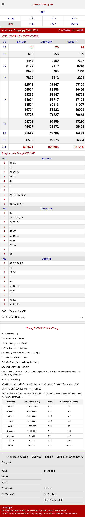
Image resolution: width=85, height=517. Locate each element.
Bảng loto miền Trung (12, 153)
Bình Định (21, 42)
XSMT (42, 12)
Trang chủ (6, 462)
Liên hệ (49, 456)
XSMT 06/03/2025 (30, 36)
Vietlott (47, 488)
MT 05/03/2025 (64, 30)
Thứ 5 (10, 24)
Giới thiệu (36, 456)
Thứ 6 (31, 24)
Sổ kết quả (7, 488)
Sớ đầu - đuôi (8, 494)
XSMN (5, 476)
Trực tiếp (11, 18)
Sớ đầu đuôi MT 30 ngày (14, 317)
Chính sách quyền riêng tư (70, 456)
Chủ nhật (74, 24)
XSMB (5, 471)
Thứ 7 (53, 24)
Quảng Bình (46, 42)
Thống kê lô (49, 471)
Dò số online (50, 494)
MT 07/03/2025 (77, 30)
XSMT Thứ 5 (14, 36)
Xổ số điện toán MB (53, 500)
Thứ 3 (53, 18)
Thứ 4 (74, 18)
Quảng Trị (72, 42)
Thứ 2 (31, 18)
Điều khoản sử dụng (17, 456)
